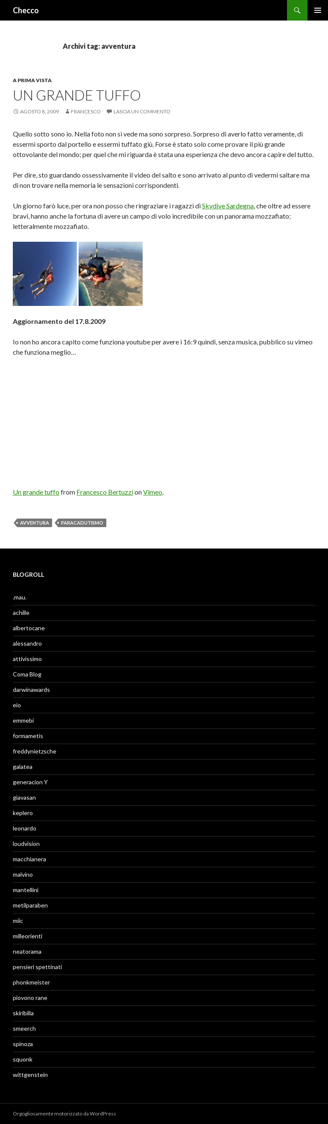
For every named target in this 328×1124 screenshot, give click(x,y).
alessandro (27, 643)
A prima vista (32, 80)
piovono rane (30, 997)
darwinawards (31, 689)
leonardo (24, 828)
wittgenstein (30, 1074)
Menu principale (318, 10)
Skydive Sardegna (228, 206)
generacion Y (30, 782)
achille (21, 612)
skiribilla (23, 1013)
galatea (22, 766)
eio (17, 705)
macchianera (29, 859)
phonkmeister (31, 982)
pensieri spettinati (37, 966)
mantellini (25, 889)
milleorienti (27, 936)
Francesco (86, 111)
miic (18, 920)
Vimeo (152, 492)
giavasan (24, 797)
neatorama (27, 951)
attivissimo (27, 658)
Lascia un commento (142, 111)
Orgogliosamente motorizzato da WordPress (64, 1113)
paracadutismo (82, 522)
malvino (23, 874)
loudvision (26, 843)
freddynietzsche (34, 751)
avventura (34, 522)
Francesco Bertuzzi (104, 492)
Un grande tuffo (77, 95)
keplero (23, 812)
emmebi (23, 720)
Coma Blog (27, 674)
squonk (22, 1059)
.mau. (19, 597)
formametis (28, 735)
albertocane (29, 628)
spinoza (23, 1043)
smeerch (24, 1028)
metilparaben (30, 905)
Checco (26, 10)
